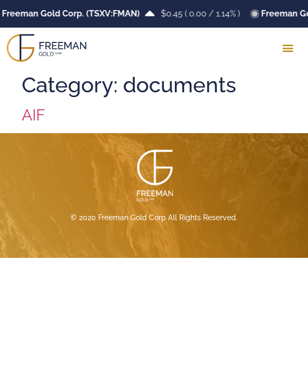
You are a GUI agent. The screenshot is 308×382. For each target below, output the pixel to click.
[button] (287, 48)
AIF (33, 115)
